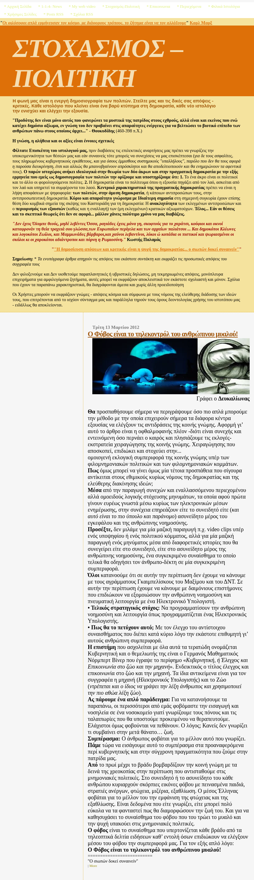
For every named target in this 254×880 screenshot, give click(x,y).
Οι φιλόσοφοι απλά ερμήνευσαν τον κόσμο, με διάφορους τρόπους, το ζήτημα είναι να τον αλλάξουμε (94, 22)
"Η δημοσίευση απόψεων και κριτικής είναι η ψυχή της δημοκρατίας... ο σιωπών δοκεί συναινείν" (146, 249)
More (93, 866)
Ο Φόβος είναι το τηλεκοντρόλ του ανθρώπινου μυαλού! (163, 334)
